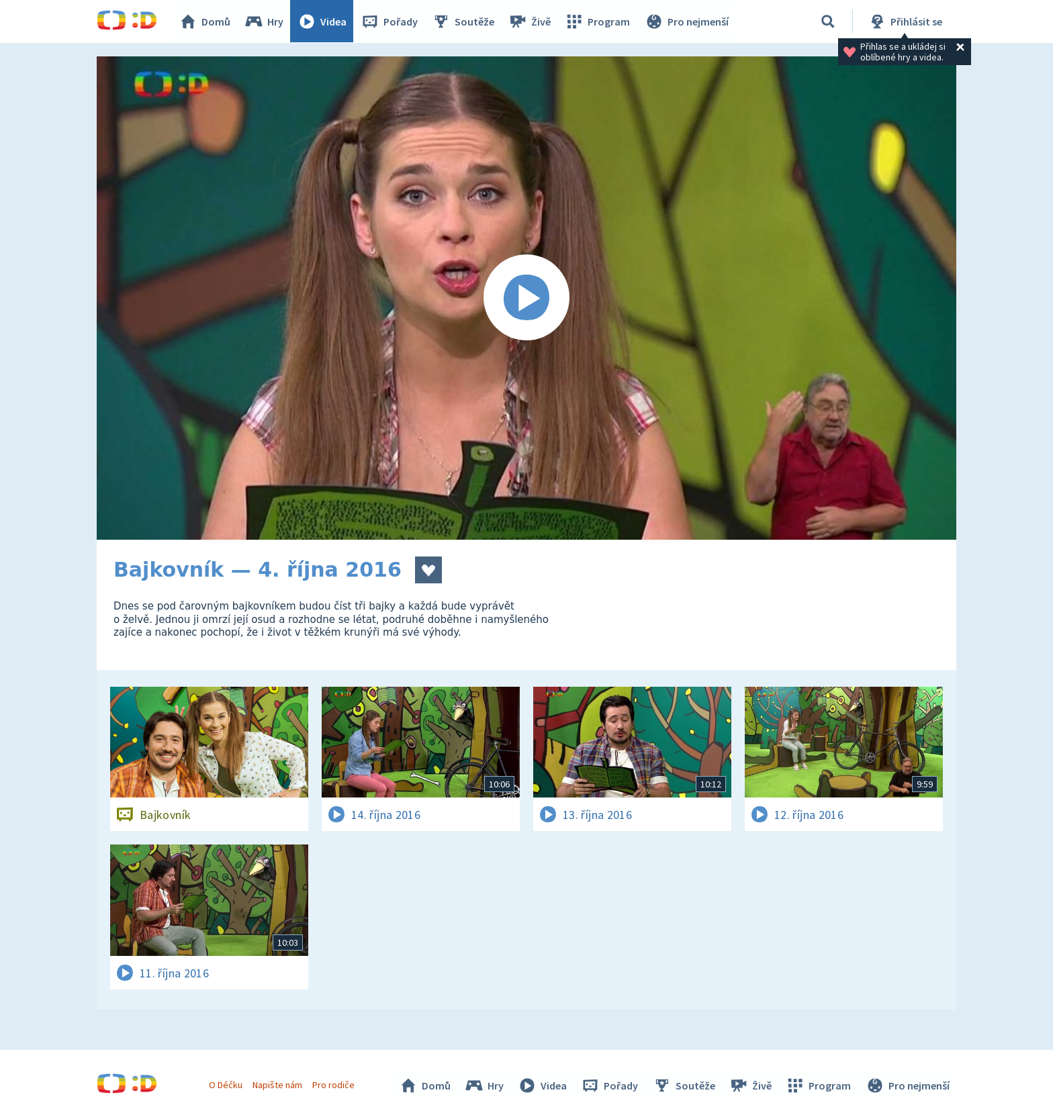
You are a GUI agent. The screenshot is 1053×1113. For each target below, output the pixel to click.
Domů (205, 21)
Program (598, 21)
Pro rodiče (334, 1085)
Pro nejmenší (686, 21)
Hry (264, 21)
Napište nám (277, 1085)
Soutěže (463, 21)
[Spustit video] (526, 298)
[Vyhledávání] (828, 21)
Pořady (389, 21)
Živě (529, 21)
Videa (322, 21)
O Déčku (225, 1085)
